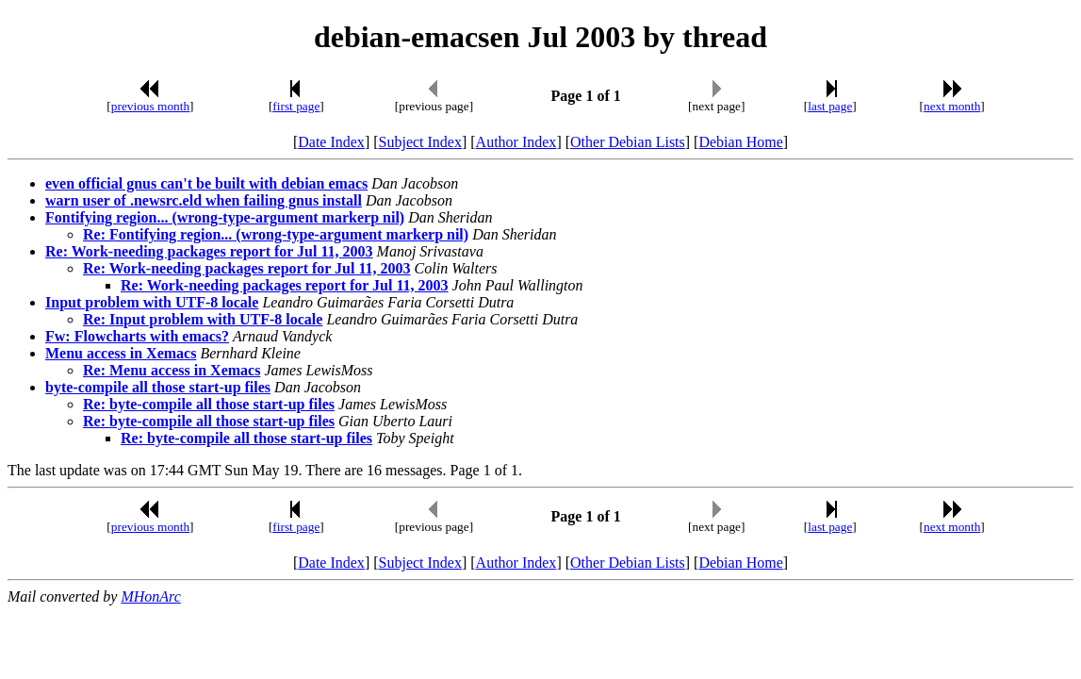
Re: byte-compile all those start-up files (209, 404)
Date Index (331, 142)
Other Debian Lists (627, 142)
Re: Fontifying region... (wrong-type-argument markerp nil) (275, 234)
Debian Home (740, 142)
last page (830, 106)
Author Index (516, 142)
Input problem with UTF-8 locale (151, 302)
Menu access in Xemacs (120, 353)
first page (295, 106)
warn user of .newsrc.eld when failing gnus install (203, 200)
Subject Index (420, 142)
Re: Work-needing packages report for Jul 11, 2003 (209, 251)
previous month (150, 106)
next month (952, 106)
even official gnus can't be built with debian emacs (206, 183)
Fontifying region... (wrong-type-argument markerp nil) (224, 217)
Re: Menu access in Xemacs (171, 370)
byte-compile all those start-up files (157, 387)
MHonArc (150, 596)
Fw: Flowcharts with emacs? (137, 336)
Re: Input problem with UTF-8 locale (202, 319)
